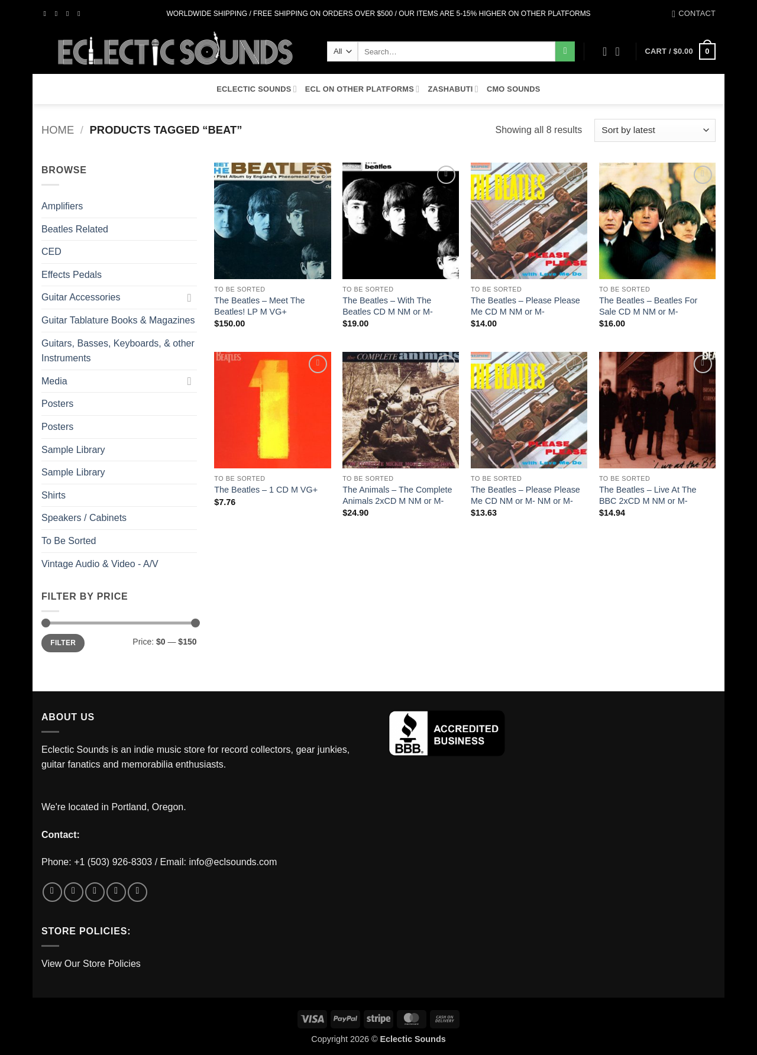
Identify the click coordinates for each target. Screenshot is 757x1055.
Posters (57, 404)
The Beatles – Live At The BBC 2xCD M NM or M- (648, 495)
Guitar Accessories (80, 297)
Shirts (53, 495)
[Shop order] (655, 130)
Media (54, 381)
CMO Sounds (514, 89)
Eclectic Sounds (256, 89)
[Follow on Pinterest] (137, 892)
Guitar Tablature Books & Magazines (118, 320)
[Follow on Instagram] (58, 13)
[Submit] (565, 51)
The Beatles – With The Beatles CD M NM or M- (387, 306)
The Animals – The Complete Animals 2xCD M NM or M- (397, 495)
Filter (63, 643)
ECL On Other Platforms (362, 89)
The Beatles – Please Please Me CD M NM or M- (525, 306)
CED (51, 252)
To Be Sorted (68, 541)
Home (57, 130)
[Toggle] (190, 297)
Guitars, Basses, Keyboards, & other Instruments (118, 351)
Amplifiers (62, 206)
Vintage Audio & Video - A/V (99, 564)
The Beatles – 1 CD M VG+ (266, 489)
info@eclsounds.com (233, 862)
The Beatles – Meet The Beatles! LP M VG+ (259, 306)
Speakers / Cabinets (84, 518)
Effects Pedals (71, 275)
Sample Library (73, 450)
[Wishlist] (605, 51)
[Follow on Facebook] (47, 13)
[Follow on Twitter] (69, 13)
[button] (621, 51)
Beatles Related (74, 229)
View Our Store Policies (91, 964)
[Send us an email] (81, 13)
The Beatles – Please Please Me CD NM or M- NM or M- (525, 495)
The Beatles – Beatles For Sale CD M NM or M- (648, 306)
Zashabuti (453, 89)
